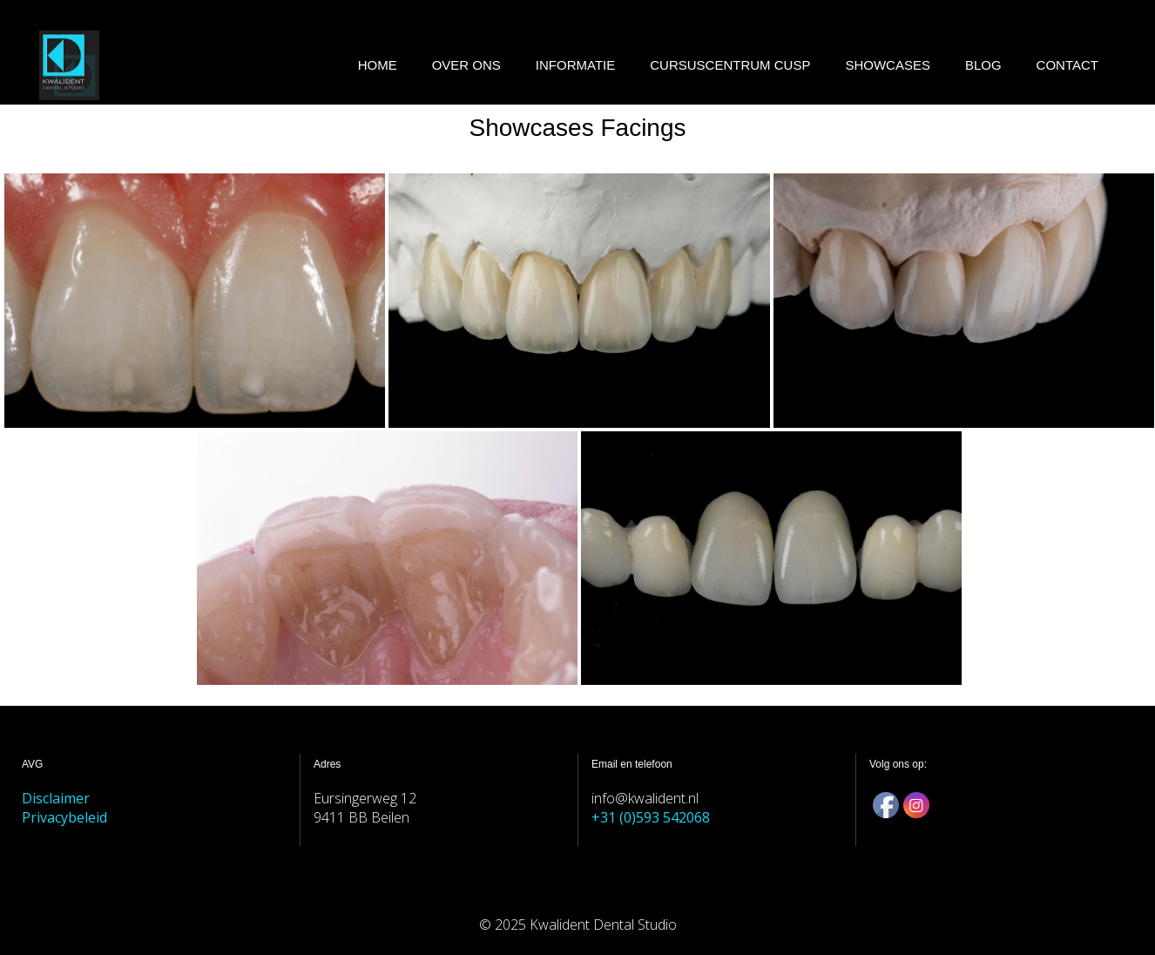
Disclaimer (56, 798)
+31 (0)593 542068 (650, 817)
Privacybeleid (64, 817)
